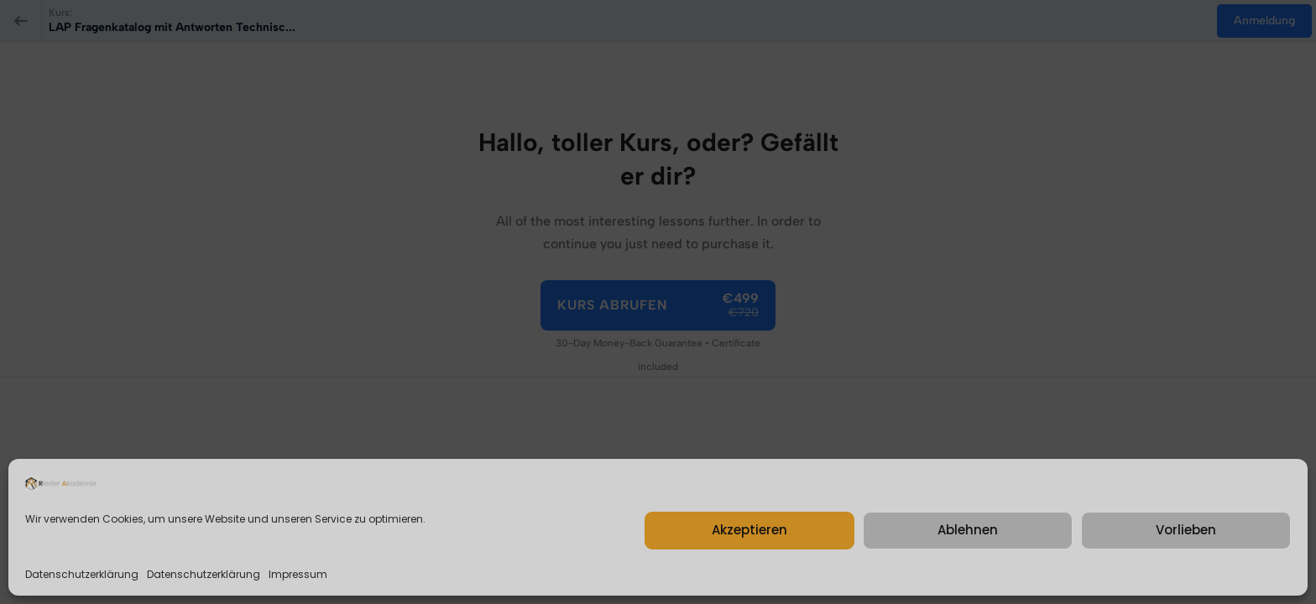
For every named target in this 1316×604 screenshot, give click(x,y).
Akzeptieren (749, 530)
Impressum (298, 574)
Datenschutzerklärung (81, 574)
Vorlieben (1186, 530)
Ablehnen (967, 530)
